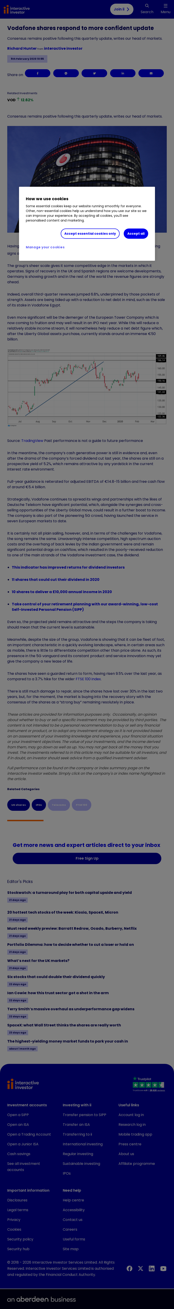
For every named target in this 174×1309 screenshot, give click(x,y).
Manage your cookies (45, 247)
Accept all (136, 233)
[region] (87, 224)
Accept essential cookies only (90, 233)
